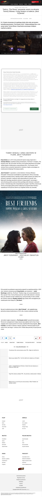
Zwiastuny (12, 342)
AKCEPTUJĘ (34, 108)
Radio (3, 453)
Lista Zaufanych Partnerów (7, 104)
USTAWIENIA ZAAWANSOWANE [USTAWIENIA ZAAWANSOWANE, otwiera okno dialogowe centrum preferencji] (10, 108)
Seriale (24, 417)
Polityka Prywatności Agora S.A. (29, 89)
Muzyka (4, 435)
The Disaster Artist (30, 342)
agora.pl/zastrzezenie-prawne (6, 494)
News (6, 342)
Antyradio (16, 7)
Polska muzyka (26, 435)
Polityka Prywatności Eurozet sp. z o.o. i (17, 89)
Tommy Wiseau (20, 342)
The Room (38, 342)
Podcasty (25, 453)
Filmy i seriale (21, 7)
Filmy (26, 7)
